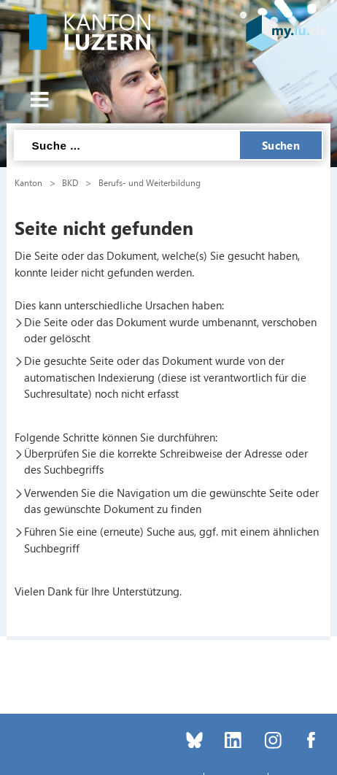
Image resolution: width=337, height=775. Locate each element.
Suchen (281, 145)
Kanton (28, 182)
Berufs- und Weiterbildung (149, 182)
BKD (70, 182)
